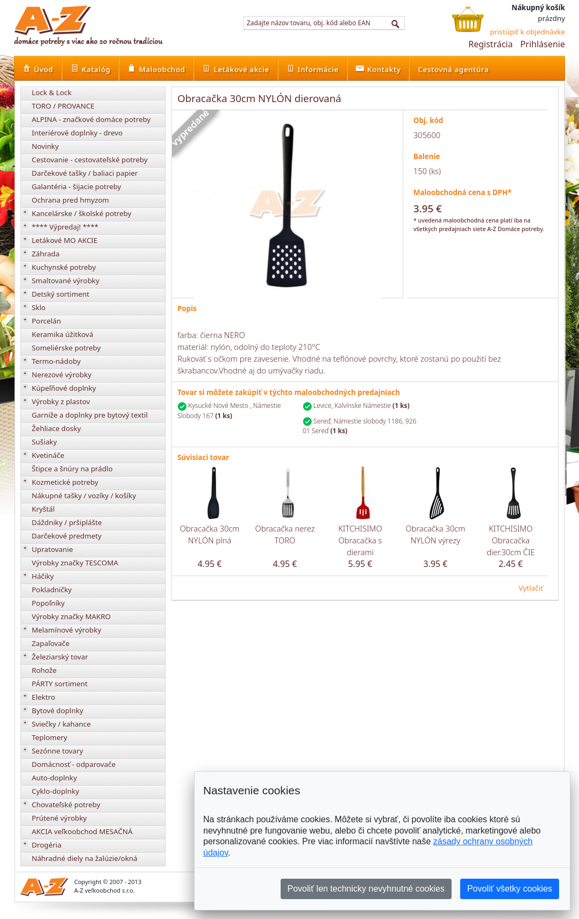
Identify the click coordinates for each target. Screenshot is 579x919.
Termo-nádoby (56, 361)
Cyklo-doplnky (55, 791)
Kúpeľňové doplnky (64, 388)
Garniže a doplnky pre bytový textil (90, 415)
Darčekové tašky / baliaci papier (85, 173)
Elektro (43, 697)
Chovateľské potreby (66, 804)
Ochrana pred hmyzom (70, 200)
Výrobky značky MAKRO (71, 616)
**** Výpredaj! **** (65, 227)
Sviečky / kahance (61, 724)
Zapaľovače (50, 643)
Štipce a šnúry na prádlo (72, 468)
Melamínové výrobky (66, 630)
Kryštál (43, 509)
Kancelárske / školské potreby (81, 213)
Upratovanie (52, 549)
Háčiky (43, 576)
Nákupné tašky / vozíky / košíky (84, 495)
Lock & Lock (52, 92)
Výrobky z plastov (61, 401)
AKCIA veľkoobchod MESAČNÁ (82, 831)
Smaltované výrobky (65, 280)
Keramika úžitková (62, 334)
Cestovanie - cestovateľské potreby (90, 159)
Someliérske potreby (66, 348)
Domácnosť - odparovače (74, 764)
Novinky (45, 146)
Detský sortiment (60, 294)
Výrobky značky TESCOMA (75, 563)
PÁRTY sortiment (60, 683)
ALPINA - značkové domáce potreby (91, 119)
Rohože (44, 670)
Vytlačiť (531, 588)
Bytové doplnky (57, 710)
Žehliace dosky (56, 428)
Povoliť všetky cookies (509, 888)
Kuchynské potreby (64, 267)
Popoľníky (48, 603)
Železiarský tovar (60, 657)
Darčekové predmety (67, 536)
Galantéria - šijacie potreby (76, 186)
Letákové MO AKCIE (64, 240)
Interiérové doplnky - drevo (77, 133)
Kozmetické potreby (65, 482)
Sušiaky (44, 442)
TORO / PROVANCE (63, 106)
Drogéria (46, 845)
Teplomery (49, 737)
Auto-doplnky (54, 777)
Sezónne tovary (57, 751)
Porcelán (46, 321)
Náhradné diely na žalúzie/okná (85, 858)
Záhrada (46, 254)
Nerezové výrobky (61, 374)
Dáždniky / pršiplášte (67, 522)
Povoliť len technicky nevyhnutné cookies (366, 888)
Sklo (39, 307)
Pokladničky (52, 589)
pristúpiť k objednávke (527, 32)
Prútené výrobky (59, 818)
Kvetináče (48, 455)
